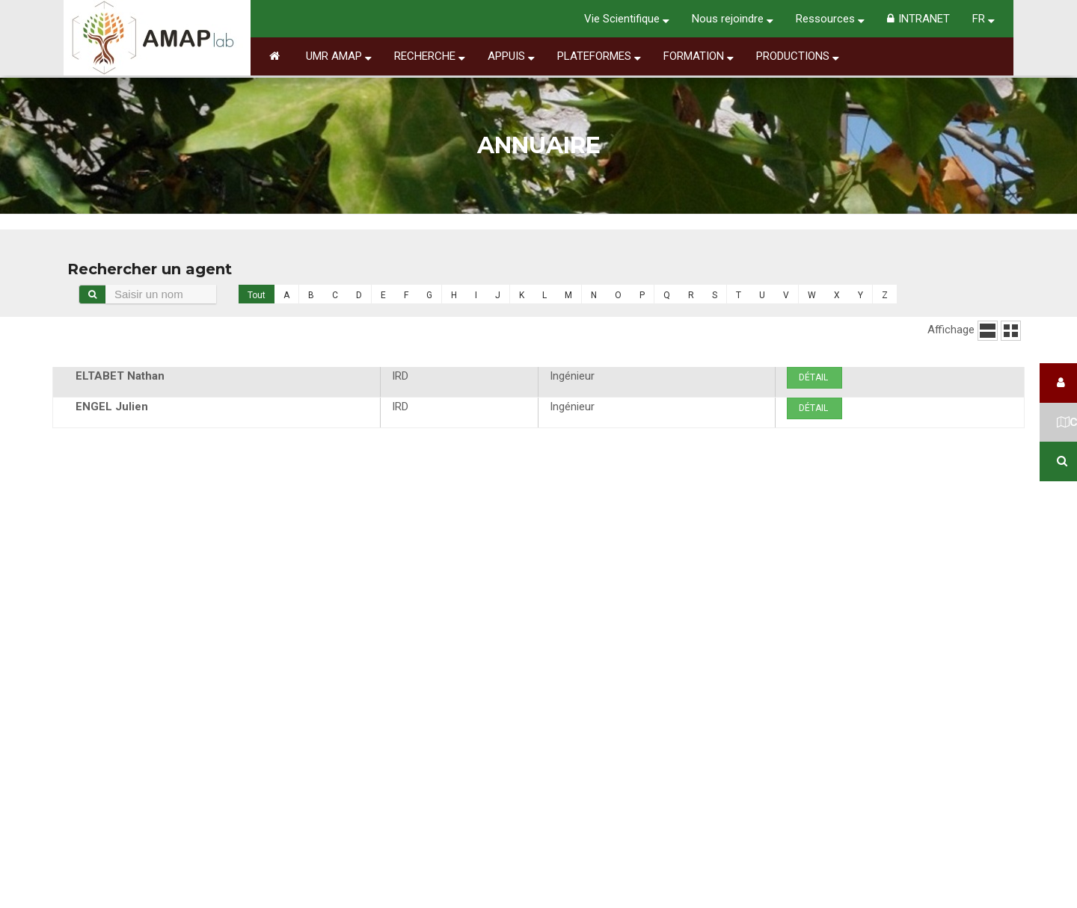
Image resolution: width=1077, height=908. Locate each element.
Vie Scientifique (626, 18)
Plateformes (599, 56)
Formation (698, 56)
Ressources (830, 18)
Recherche (429, 56)
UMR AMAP (339, 56)
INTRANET (918, 18)
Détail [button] (814, 377)
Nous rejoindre (732, 18)
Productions (797, 56)
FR (983, 18)
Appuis (511, 56)
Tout (257, 295)
